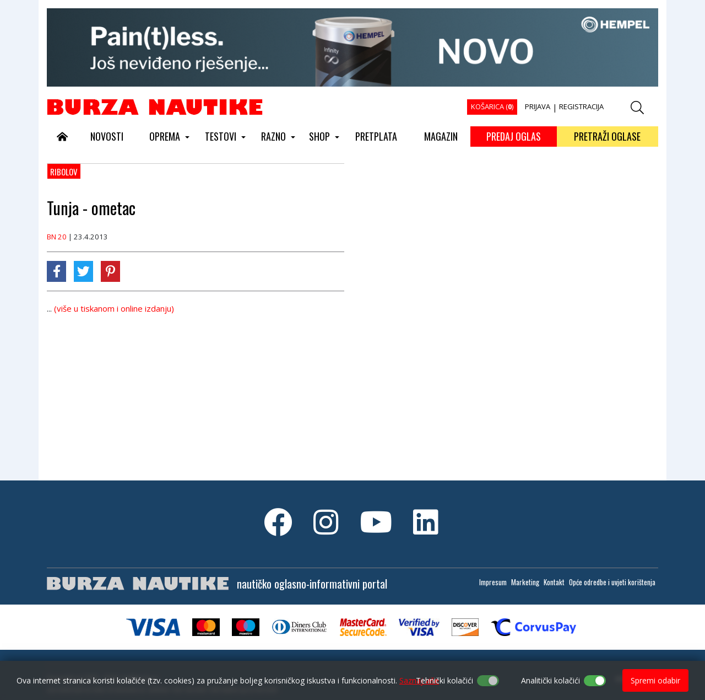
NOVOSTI (106, 136)
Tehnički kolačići (444, 680)
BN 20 (57, 237)
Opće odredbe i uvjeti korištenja (612, 581)
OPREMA (164, 136)
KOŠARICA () (492, 106)
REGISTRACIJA (581, 106)
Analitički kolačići (550, 680)
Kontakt (554, 581)
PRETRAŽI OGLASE (607, 136)
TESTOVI (220, 136)
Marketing (525, 581)
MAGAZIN (441, 136)
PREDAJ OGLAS (513, 136)
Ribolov (64, 171)
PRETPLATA (376, 136)
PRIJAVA (537, 106)
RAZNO (273, 136)
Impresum (493, 581)
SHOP (319, 136)
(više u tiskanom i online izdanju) (114, 308)
